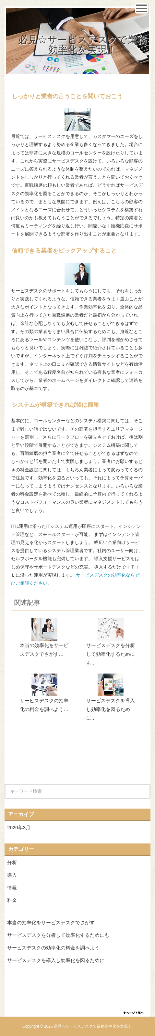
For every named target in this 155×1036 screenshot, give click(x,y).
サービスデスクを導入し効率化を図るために (55, 960)
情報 (12, 887)
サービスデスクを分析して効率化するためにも (58, 935)
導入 (12, 875)
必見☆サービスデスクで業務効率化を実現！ (82, 44)
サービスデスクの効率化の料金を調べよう (53, 947)
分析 (12, 862)
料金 (12, 900)
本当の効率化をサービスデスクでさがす (51, 922)
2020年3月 (18, 827)
